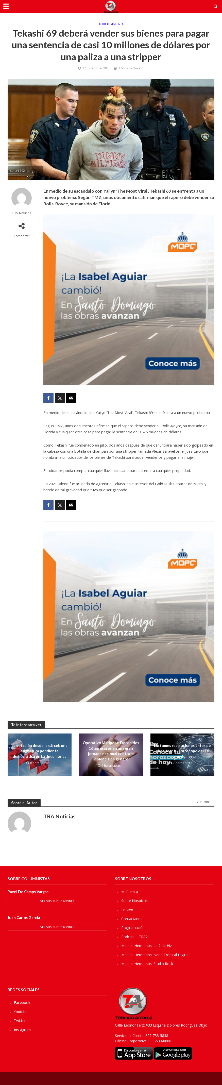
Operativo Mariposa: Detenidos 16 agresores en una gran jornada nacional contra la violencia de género (111, 750)
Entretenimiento (111, 24)
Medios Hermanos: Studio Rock (147, 963)
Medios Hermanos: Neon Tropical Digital (154, 954)
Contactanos (131, 918)
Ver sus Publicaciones (57, 901)
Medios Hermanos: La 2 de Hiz (146, 945)
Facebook (22, 1002)
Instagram (22, 1029)
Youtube (20, 1011)
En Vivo (127, 909)
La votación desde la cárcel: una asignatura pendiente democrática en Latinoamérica (39, 751)
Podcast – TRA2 (134, 936)
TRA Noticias (21, 213)
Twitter (20, 1020)
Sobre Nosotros (134, 900)
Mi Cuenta (129, 891)
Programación (133, 927)
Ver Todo (203, 802)
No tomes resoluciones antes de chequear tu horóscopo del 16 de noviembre (182, 751)
